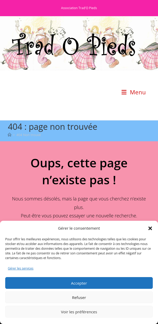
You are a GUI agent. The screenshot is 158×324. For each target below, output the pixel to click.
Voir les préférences (79, 311)
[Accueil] (9, 134)
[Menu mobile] (133, 92)
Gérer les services (20, 268)
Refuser (79, 297)
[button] (150, 228)
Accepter (79, 283)
